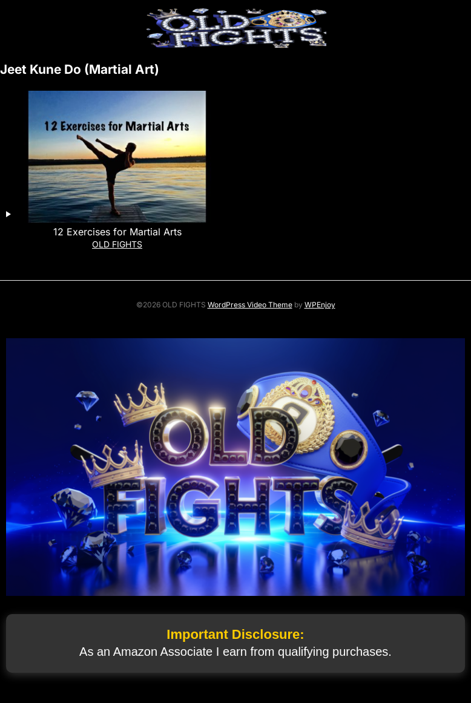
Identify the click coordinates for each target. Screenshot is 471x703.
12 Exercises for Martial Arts (117, 232)
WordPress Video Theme (250, 304)
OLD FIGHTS (117, 244)
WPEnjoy (320, 304)
